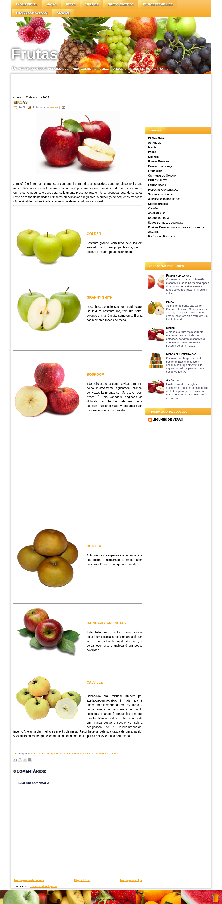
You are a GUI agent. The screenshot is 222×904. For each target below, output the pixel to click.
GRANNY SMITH (100, 297)
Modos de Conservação (163, 189)
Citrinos (153, 156)
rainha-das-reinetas (97, 753)
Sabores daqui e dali (161, 194)
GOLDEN (94, 234)
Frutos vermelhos (157, 4)
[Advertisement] (88, 83)
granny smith (68, 753)
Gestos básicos (158, 203)
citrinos (91, 4)
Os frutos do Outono (162, 175)
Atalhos (63, 12)
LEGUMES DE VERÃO (167, 419)
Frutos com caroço (32, 12)
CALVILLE (95, 682)
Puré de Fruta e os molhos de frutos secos (176, 227)
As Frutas (154, 142)
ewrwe (54, 107)
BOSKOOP (95, 374)
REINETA (94, 546)
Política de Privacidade (163, 236)
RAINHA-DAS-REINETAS (106, 623)
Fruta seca (155, 171)
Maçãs (52, 4)
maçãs (81, 753)
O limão (153, 208)
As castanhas (156, 213)
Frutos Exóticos (121, 4)
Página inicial (26, 4)
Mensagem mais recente (29, 880)
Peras (71, 4)
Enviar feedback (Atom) (44, 886)
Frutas (34, 53)
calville (46, 753)
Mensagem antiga (131, 880)
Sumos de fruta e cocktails (165, 222)
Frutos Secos (157, 185)
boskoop (36, 753)
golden (55, 753)
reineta (114, 753)
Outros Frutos (157, 180)
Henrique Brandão (116, 900)
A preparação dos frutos (164, 199)
